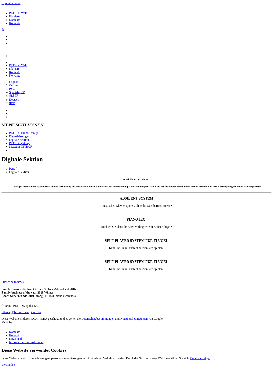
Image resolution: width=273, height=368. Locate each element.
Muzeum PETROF (20, 146)
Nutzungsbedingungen (134, 318)
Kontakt (14, 335)
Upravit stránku (11, 3)
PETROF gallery (19, 143)
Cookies (36, 312)
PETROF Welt (18, 13)
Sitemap (6, 312)
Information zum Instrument (26, 342)
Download (15, 338)
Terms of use (21, 312)
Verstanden (8, 364)
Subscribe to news (13, 281)
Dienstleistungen (19, 136)
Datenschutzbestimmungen (97, 318)
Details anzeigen (200, 358)
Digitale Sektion (19, 139)
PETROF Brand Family (23, 133)
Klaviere (14, 16)
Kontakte (14, 19)
